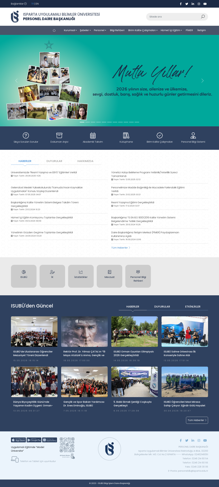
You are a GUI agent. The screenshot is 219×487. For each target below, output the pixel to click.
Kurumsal (69, 30)
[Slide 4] (104, 122)
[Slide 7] (120, 122)
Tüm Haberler (120, 247)
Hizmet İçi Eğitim (170, 30)
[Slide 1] (87, 122)
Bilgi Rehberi (117, 30)
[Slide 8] (126, 122)
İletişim (201, 30)
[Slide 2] (93, 122)
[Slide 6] (115, 122)
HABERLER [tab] (25, 161)
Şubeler (84, 30)
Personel (99, 30)
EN (37, 3)
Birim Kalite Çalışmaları (142, 30)
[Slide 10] (137, 122)
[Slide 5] (109, 122)
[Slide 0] (82, 122)
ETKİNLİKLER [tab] (192, 306)
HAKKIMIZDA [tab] (85, 161)
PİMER (189, 30)
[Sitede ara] (173, 17)
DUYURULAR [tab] (54, 161)
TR (32, 3)
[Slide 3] (98, 122)
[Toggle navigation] (19, 4)
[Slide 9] (131, 122)
